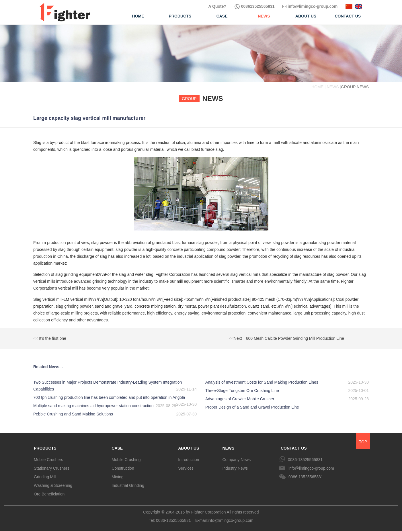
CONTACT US (294, 448)
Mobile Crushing (126, 459)
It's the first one (49, 338)
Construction (123, 468)
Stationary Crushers (51, 468)
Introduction (188, 459)
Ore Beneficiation (49, 494)
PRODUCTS (45, 448)
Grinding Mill (45, 477)
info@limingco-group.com (309, 6)
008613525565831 (254, 6)
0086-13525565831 (305, 459)
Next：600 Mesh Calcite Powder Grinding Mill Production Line (286, 338)
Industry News (235, 468)
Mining (117, 477)
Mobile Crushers (48, 459)
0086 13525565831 (305, 477)
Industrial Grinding (128, 485)
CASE (117, 448)
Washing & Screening (53, 485)
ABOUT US (188, 448)
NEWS (228, 448)
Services (186, 468)
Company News (236, 459)
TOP (363, 442)
